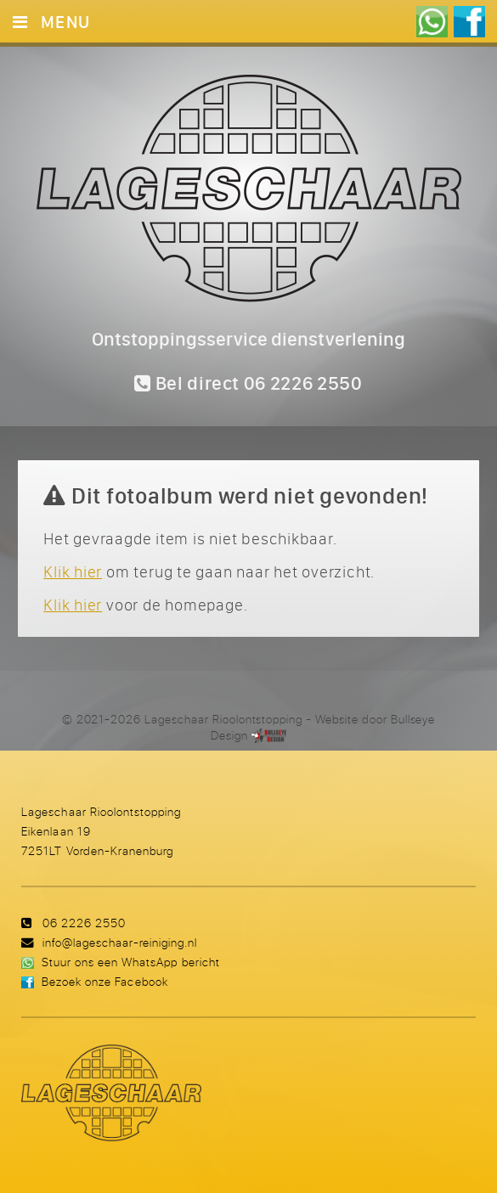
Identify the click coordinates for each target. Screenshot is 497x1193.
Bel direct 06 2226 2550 (248, 383)
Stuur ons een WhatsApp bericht (130, 962)
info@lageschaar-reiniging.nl (119, 942)
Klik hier (72, 571)
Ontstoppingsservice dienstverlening (248, 338)
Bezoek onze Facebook (104, 981)
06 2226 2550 (84, 922)
